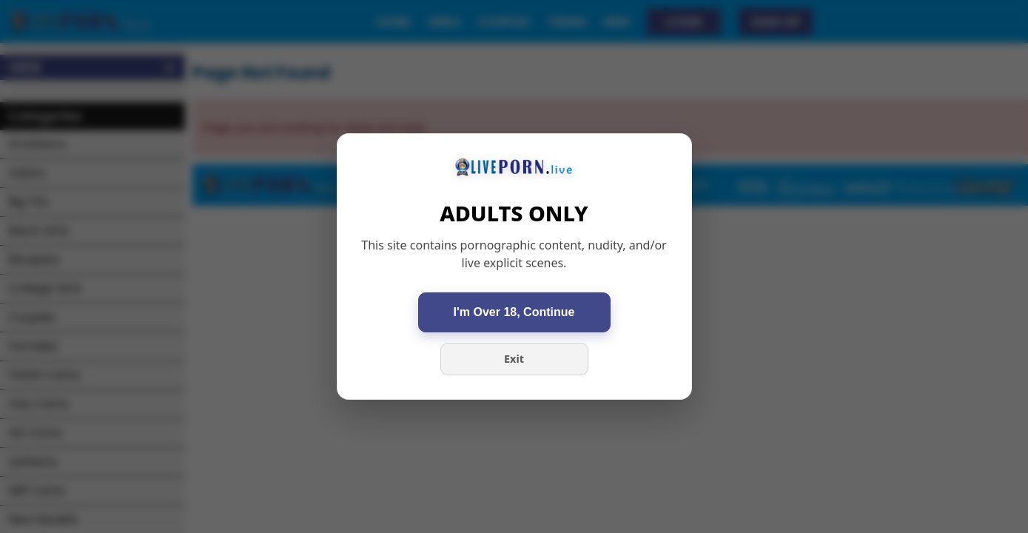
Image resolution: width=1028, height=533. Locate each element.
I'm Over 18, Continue (514, 312)
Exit (514, 359)
